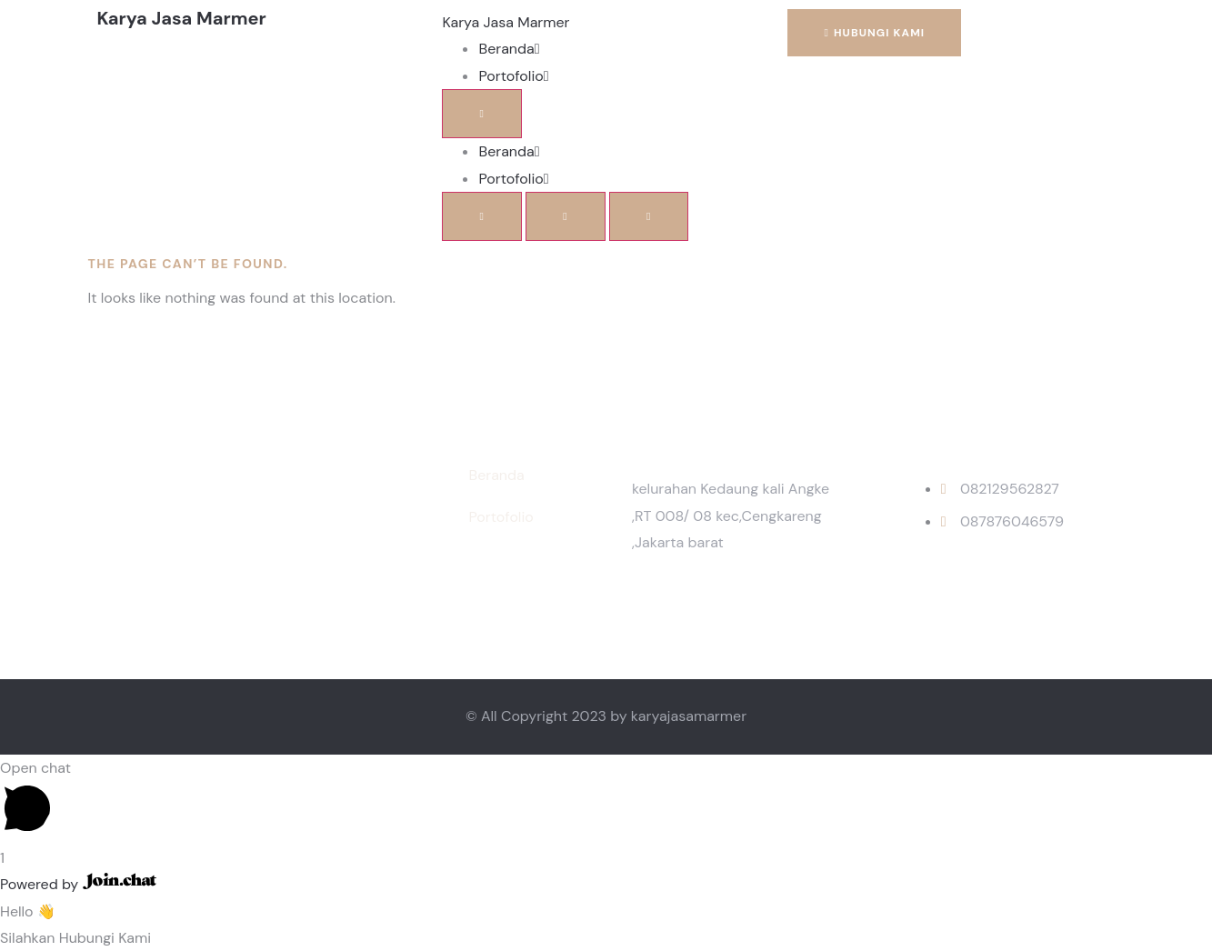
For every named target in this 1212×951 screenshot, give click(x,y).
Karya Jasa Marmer (505, 22)
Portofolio (513, 75)
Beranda (508, 48)
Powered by (78, 884)
